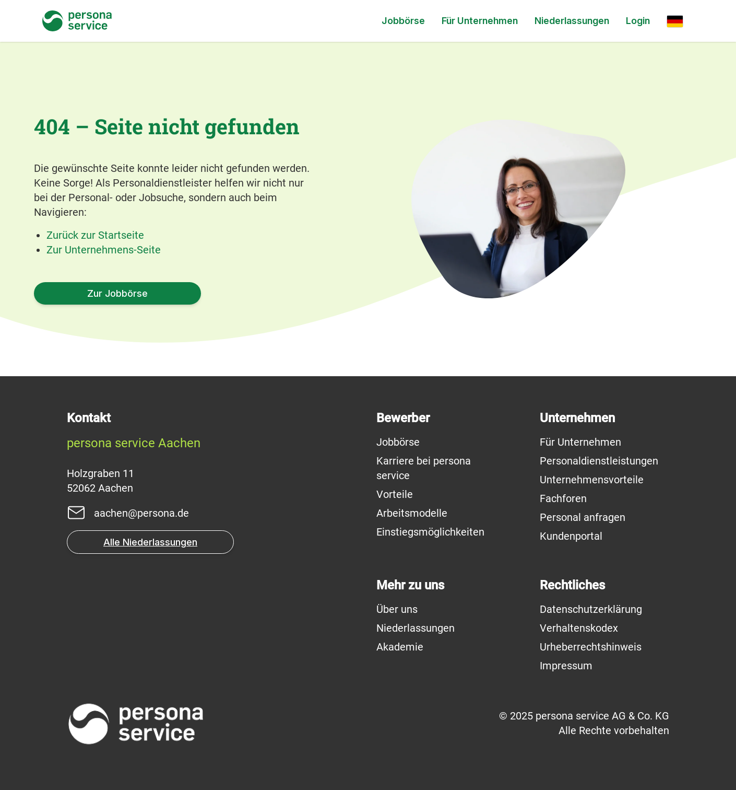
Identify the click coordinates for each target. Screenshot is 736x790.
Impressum (566, 665)
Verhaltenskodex (579, 628)
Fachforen (563, 498)
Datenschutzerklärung (591, 609)
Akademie (399, 647)
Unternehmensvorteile (592, 479)
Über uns (397, 609)
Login (638, 20)
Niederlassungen (572, 20)
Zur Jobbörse (117, 293)
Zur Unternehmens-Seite (103, 249)
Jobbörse (403, 20)
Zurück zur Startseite (95, 235)
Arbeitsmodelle (411, 513)
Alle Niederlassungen (150, 542)
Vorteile (394, 494)
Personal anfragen (582, 517)
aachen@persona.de (141, 513)
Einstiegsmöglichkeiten (430, 532)
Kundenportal (571, 536)
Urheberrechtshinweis (591, 647)
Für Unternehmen (480, 20)
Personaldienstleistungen (599, 461)
